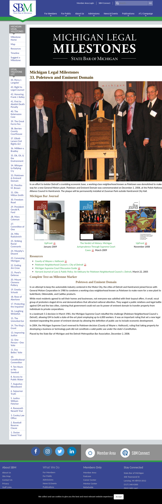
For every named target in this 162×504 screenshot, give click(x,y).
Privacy (5, 483)
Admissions (48, 479)
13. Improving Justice (17, 334)
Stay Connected (133, 467)
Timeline (15, 53)
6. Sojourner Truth (17, 392)
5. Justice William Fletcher (15, 401)
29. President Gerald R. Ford (17, 209)
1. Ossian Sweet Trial (16, 434)
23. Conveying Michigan (18, 259)
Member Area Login (85, 3)
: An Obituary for (83, 271)
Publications (48, 487)
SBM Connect (104, 3)
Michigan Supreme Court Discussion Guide (56, 268)
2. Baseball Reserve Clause (16, 425)
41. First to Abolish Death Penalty (18, 104)
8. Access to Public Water (17, 378)
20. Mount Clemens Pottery (16, 282)
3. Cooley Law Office (17, 417)
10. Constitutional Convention (18, 359)
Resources (16, 48)
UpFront (50, 243)
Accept (119, 496)
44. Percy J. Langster (16, 81)
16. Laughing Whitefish (17, 312)
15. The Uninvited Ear (17, 319)
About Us (6, 472)
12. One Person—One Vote (17, 342)
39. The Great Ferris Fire (17, 123)
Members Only (92, 467)
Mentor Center (90, 483)
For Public (47, 476)
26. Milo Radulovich (16, 235)
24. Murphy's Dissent (17, 252)
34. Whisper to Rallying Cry (17, 168)
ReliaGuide (88, 487)
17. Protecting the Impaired (18, 305)
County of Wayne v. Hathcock (49, 261)
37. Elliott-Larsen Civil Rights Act (16, 141)
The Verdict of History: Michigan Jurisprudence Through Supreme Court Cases (96, 247)
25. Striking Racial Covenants (16, 244)
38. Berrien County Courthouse (16, 131)
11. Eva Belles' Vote (16, 351)
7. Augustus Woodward (16, 385)
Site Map (6, 476)
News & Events (50, 483)
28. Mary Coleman (15, 218)
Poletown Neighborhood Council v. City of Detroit (59, 264)
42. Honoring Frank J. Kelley (18, 95)
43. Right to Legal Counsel (17, 88)
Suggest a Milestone (16, 59)
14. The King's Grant (17, 327)
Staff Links (7, 487)
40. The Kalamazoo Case (16, 114)
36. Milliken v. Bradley (17, 150)
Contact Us (7, 480)
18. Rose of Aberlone (16, 298)
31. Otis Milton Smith (17, 194)
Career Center (89, 480)
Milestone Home (16, 38)
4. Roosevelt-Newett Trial (17, 409)
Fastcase (87, 476)
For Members (49, 472)
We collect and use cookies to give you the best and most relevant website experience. (81, 496)
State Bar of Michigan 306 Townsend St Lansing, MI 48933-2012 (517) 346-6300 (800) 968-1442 (135, 481)
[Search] (131, 3)
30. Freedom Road (17, 201)
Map (13, 44)
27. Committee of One (17, 226)
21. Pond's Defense (16, 274)
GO (150, 3)
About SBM (9, 467)
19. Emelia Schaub (16, 291)
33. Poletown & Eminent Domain (17, 178)
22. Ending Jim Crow (16, 266)
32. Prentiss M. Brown (16, 186)
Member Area (89, 472)
